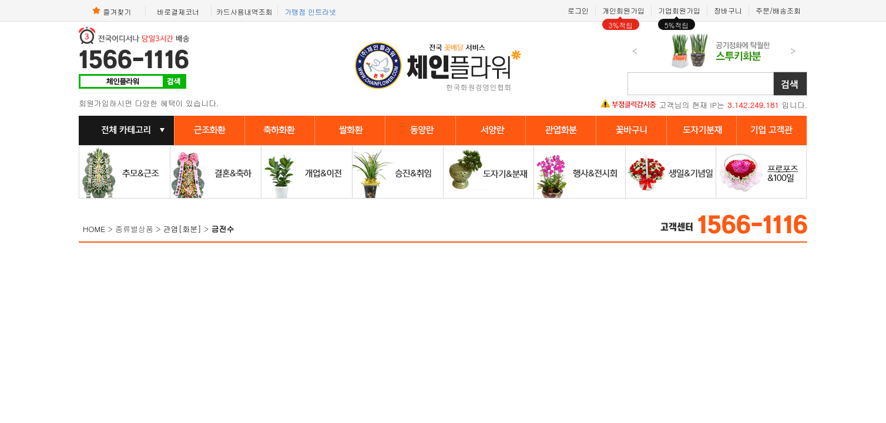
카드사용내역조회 (244, 11)
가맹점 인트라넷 (310, 11)
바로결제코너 (178, 11)
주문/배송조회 (778, 10)
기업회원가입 (679, 10)
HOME (94, 228)
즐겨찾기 (111, 10)
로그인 (578, 10)
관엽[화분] (182, 228)
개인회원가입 (623, 10)
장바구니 (728, 10)
